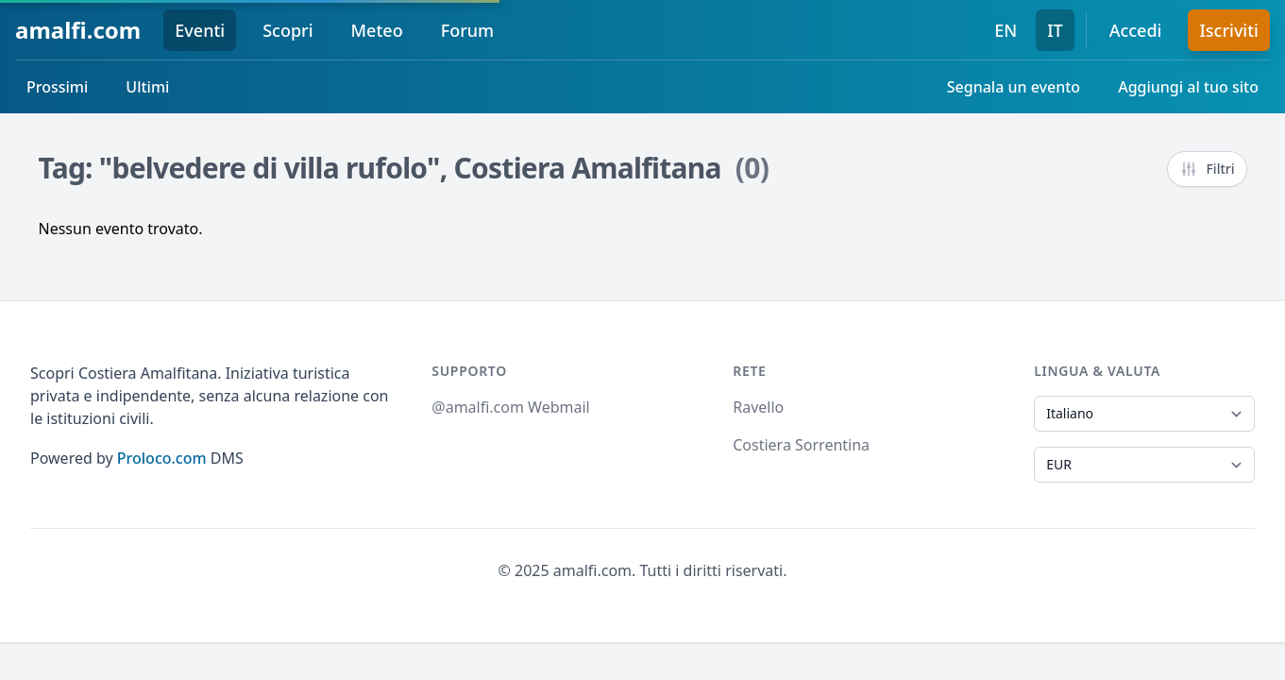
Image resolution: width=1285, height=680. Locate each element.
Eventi (200, 30)
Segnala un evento (1013, 86)
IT (1055, 30)
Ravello (758, 407)
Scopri (287, 30)
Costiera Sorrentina (801, 444)
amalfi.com (78, 29)
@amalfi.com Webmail (510, 407)
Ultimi (147, 86)
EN (1005, 30)
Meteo (377, 30)
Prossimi (57, 86)
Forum (467, 30)
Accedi (1135, 30)
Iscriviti (1229, 30)
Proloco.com (162, 458)
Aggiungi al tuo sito (1188, 86)
